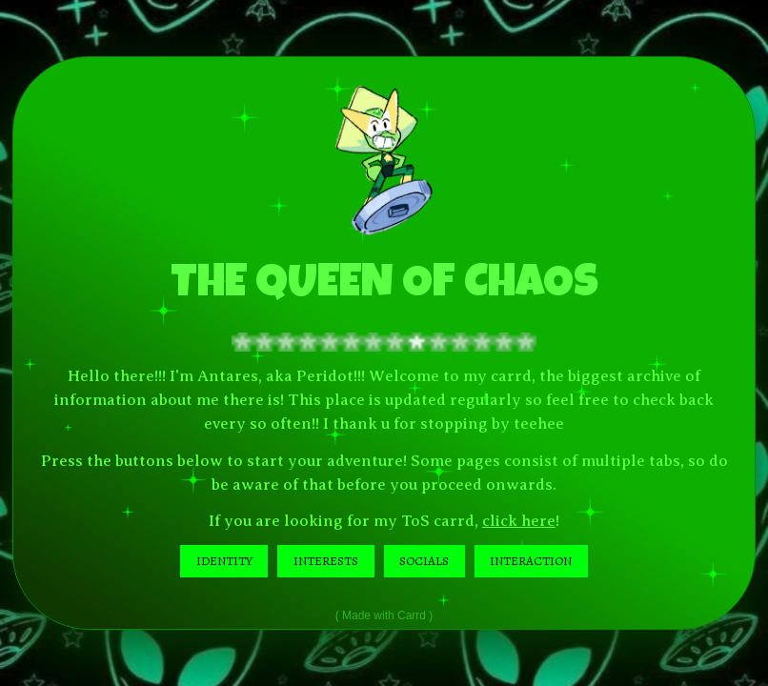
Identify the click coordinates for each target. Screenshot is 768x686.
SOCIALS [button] (424, 561)
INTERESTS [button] (325, 561)
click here (519, 521)
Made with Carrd (384, 615)
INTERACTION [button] (531, 561)
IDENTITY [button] (224, 561)
